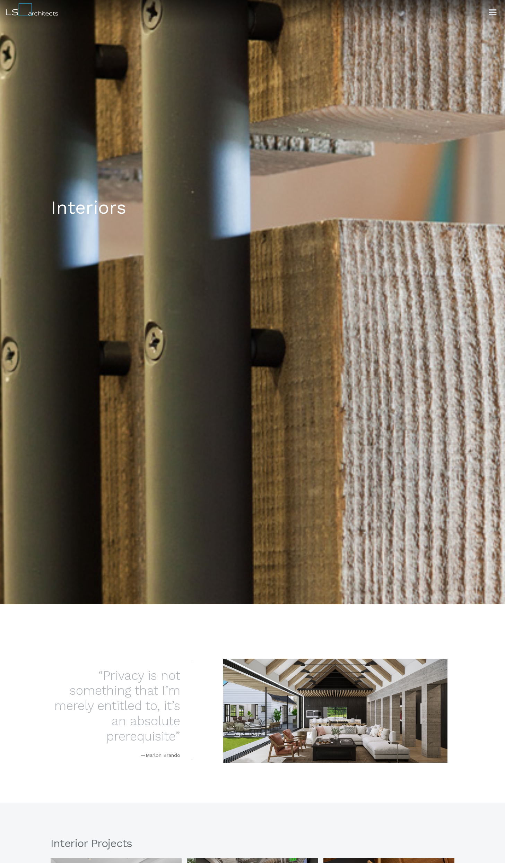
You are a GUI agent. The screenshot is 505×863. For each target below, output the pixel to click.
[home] (30, 8)
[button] (492, 12)
